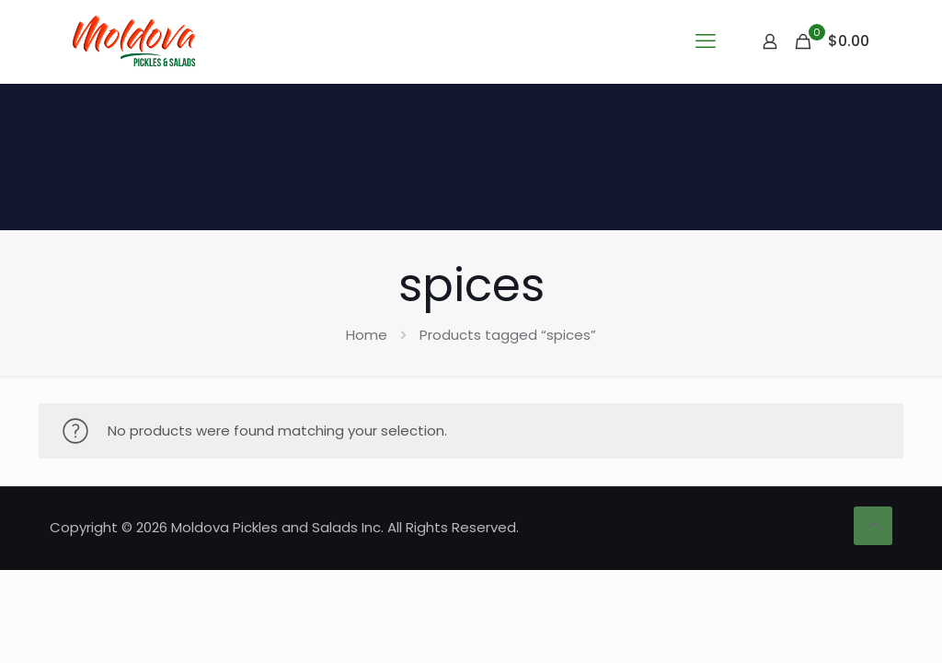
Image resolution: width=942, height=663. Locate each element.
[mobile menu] (705, 41)
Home (366, 334)
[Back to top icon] (873, 525)
